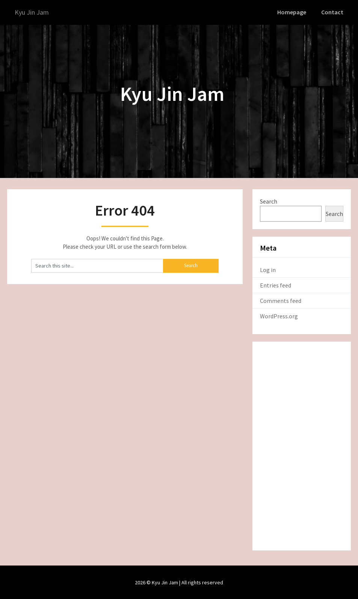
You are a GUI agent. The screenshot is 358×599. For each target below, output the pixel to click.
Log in (268, 269)
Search (268, 200)
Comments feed (280, 300)
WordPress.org (279, 315)
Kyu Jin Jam (33, 12)
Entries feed (275, 284)
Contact (332, 12)
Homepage (293, 12)
